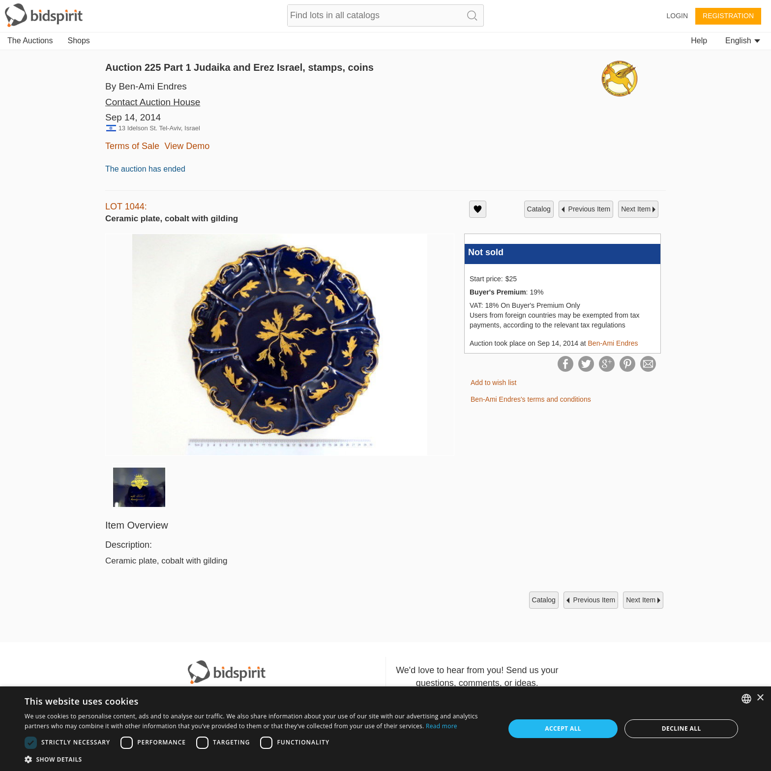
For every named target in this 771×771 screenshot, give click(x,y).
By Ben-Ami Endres (146, 86)
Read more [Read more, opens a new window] (441, 726)
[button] (258, 759)
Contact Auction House (152, 102)
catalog (539, 209)
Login (677, 16)
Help (699, 40)
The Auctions (30, 40)
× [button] (760, 698)
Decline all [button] (681, 728)
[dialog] (385, 728)
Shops (79, 40)
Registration (728, 16)
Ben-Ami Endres (613, 343)
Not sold (486, 252)
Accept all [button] (563, 728)
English (742, 40)
